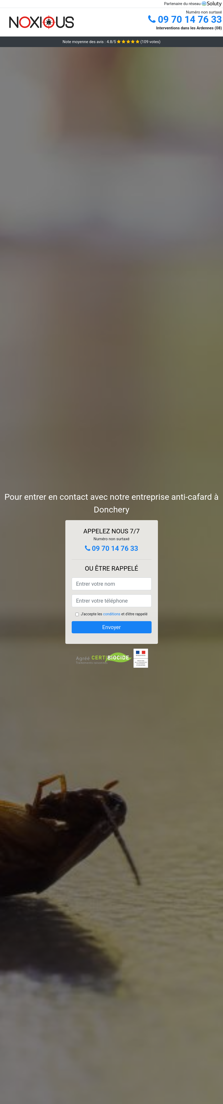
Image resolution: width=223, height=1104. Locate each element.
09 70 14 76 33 (185, 19)
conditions (111, 614)
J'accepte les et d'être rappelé (114, 614)
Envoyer (111, 627)
